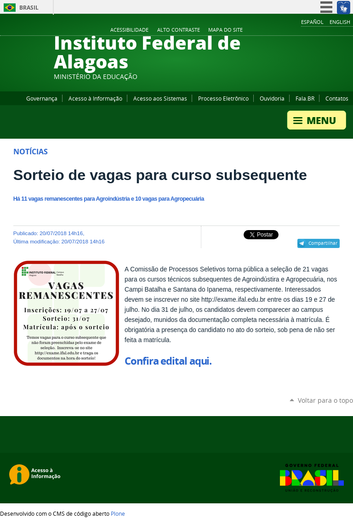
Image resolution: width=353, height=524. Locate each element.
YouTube (314, 30)
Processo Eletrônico (223, 98)
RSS (348, 30)
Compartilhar (322, 243)
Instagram (325, 30)
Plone (118, 513)
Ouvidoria (272, 98)
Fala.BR (305, 98)
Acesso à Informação (95, 98)
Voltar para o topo (325, 400)
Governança (41, 98)
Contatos (336, 98)
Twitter (337, 30)
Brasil (29, 7)
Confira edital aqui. (168, 361)
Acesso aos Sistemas (160, 98)
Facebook (302, 30)
